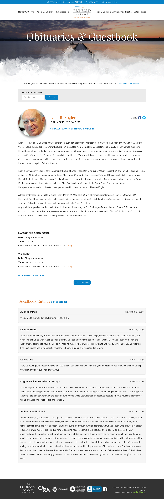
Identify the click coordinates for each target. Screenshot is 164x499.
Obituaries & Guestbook (57, 12)
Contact (142, 12)
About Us (41, 12)
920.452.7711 (92, 2)
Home (21, 12)
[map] (70, 245)
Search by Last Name (32, 93)
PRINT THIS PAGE (82, 282)
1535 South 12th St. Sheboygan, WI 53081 (65, 2)
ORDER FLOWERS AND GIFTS (81, 129)
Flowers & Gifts (109, 2)
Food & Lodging (103, 12)
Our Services (30, 12)
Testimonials (132, 12)
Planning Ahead (118, 12)
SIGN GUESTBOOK (58, 129)
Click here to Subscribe (129, 83)
